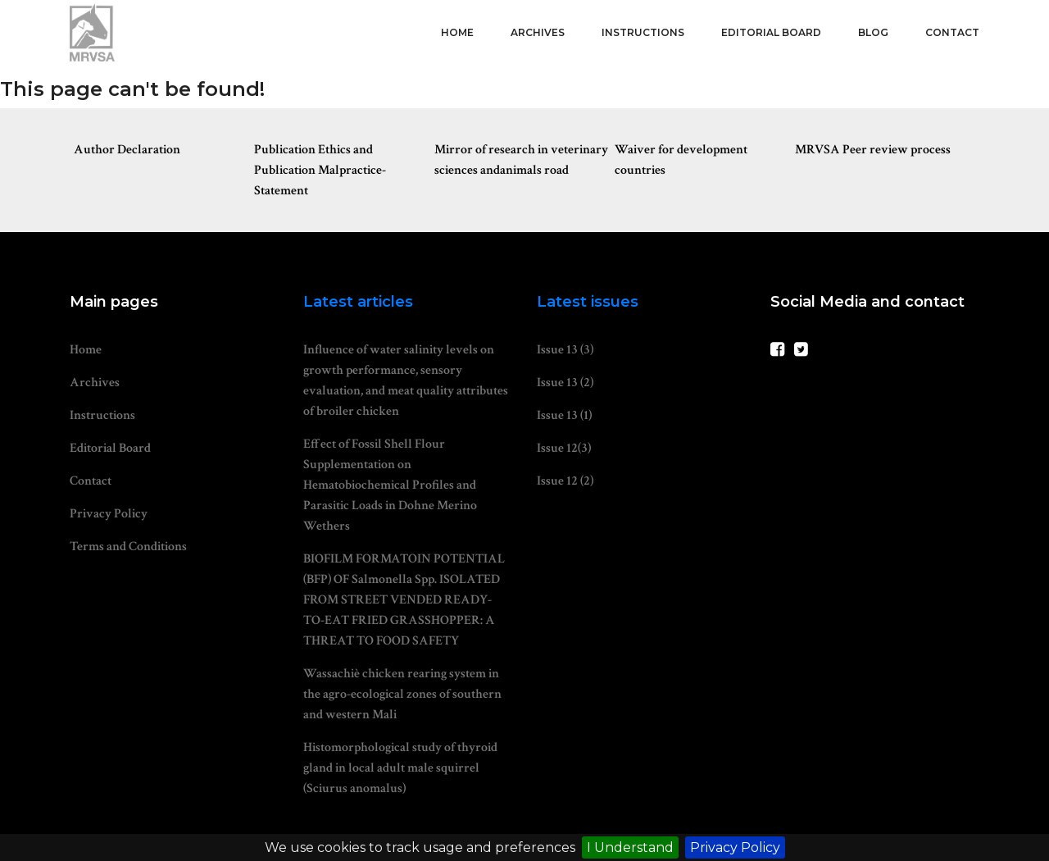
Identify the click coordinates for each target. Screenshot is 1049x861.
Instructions (643, 32)
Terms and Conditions (128, 546)
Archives (538, 32)
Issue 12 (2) (565, 481)
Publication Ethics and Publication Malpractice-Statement (320, 170)
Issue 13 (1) (564, 415)
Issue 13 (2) (565, 382)
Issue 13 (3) (565, 349)
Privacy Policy (735, 847)
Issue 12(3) (564, 448)
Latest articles (358, 302)
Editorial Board (771, 32)
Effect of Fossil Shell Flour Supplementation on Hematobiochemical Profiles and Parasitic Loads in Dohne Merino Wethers (390, 485)
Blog (873, 32)
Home (457, 32)
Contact (952, 32)
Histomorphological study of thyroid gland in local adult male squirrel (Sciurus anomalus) (400, 768)
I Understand (630, 847)
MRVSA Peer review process (873, 149)
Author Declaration (127, 149)
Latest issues (587, 302)
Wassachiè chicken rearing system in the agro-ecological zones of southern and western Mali (402, 694)
